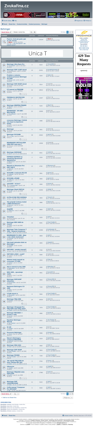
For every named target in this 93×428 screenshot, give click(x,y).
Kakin (10, 384)
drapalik (11, 245)
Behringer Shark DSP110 (15, 189)
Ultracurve (10, 366)
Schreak (11, 238)
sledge (49, 189)
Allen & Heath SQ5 (84, 49)
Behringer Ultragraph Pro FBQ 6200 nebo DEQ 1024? (16, 308)
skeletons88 (14, 185)
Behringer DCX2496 (14, 134)
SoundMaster (12, 114)
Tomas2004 (12, 65)
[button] (72, 32)
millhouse (11, 179)
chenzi (10, 334)
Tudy (12, 136)
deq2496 (10, 209)
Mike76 (10, 106)
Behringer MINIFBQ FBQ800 (16, 105)
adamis (50, 209)
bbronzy (11, 205)
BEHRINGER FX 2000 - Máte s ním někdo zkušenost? (16, 236)
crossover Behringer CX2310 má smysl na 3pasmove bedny (17, 121)
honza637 (50, 272)
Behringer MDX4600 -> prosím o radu (14, 313)
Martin (10, 42)
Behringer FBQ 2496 (14, 299)
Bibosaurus (12, 161)
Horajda (50, 332)
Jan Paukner (12, 323)
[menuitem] (14, 20)
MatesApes (12, 268)
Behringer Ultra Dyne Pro (15, 64)
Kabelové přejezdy (84, 42)
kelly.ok (50, 75)
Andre (10, 364)
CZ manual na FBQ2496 (15, 89)
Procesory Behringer (14, 332)
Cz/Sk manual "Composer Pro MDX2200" (16, 388)
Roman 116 (12, 80)
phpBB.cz (59, 424)
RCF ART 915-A (84, 46)
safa (49, 216)
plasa (10, 289)
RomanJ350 (12, 282)
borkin (10, 375)
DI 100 (9, 327)
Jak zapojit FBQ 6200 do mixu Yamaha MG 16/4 (15, 361)
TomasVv (50, 197)
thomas (50, 183)
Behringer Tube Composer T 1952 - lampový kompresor (17, 230)
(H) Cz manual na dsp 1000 (16, 267)
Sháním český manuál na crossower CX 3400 (15, 260)
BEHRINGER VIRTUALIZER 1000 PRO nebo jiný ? (16, 143)
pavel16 (11, 341)
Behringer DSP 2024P (14, 350)
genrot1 (50, 134)
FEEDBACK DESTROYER (16, 97)
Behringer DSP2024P (14, 152)
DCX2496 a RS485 (13, 178)
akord (10, 153)
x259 (10, 232)
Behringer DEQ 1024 (14, 345)
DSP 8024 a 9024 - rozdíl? (16, 254)
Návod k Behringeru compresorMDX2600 (14, 339)
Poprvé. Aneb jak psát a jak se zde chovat (16, 40)
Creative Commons (35, 420)
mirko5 (49, 152)
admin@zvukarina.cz (61, 423)
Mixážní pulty (84, 39)
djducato (11, 168)
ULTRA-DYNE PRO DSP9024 (17, 197)
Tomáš (10, 191)
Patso (49, 259)
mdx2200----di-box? (13, 184)
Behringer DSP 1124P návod (17, 70)
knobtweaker (51, 229)
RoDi (10, 346)
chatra (10, 225)
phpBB (28, 424)
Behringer (5, 29)
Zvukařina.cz (16, 6)
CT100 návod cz (12, 293)
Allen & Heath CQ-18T (84, 47)
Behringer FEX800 (13, 355)
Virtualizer (10, 217)
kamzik (10, 316)
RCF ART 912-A (84, 45)
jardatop (11, 300)
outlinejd (11, 174)
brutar (10, 99)
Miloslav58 (11, 295)
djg (9, 390)
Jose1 (49, 299)
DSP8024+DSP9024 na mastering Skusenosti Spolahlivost (14, 158)
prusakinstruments (53, 69)
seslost (10, 262)
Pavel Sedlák (51, 222)
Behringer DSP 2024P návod (17, 84)
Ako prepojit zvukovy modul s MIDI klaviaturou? (16, 202)
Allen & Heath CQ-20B (84, 48)
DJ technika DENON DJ (84, 41)
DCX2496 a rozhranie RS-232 (17, 173)
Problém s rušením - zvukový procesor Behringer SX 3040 (17, 76)
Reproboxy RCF (84, 40)
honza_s (50, 360)
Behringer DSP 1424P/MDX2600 (12, 382)
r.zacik (10, 310)
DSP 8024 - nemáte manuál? (16, 249)
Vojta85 (11, 328)
